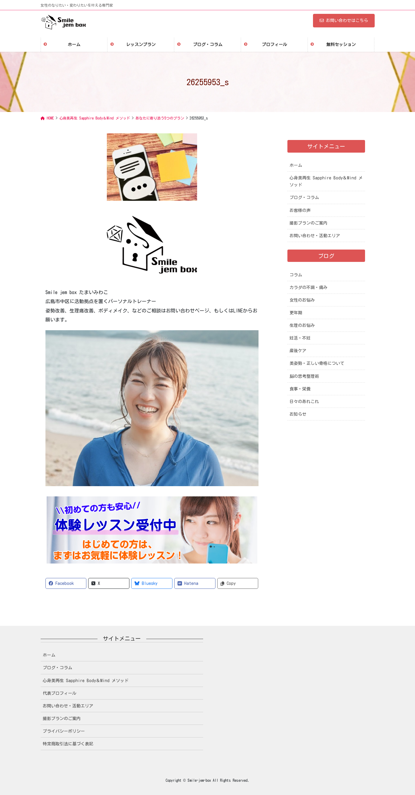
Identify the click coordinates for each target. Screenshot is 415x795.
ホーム (296, 165)
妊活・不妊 (300, 338)
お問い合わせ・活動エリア (315, 236)
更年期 (296, 313)
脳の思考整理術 (304, 376)
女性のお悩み (302, 300)
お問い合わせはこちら (344, 20)
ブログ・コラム (304, 197)
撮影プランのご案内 (308, 223)
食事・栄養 (300, 389)
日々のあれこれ (304, 401)
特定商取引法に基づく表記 (68, 744)
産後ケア (298, 351)
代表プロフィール (59, 693)
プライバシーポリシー (64, 731)
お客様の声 (300, 210)
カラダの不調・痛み (308, 287)
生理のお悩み (302, 325)
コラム (296, 275)
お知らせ (298, 414)
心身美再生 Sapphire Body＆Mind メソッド (326, 181)
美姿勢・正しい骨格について (317, 363)
